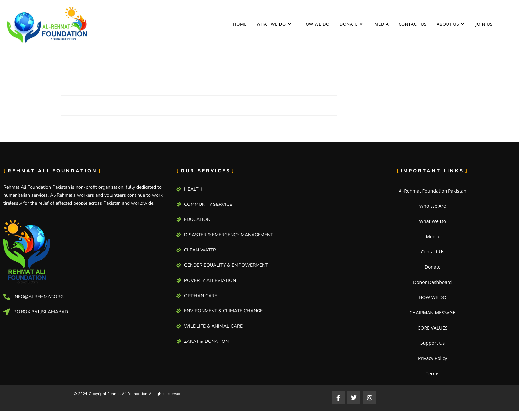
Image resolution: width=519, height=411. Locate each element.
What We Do (432, 221)
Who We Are (432, 206)
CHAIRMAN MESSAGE (432, 312)
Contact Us (432, 252)
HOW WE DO (432, 297)
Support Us (432, 343)
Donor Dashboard (432, 282)
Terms (432, 373)
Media (432, 236)
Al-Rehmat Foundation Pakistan (432, 191)
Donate (433, 267)
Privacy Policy (432, 358)
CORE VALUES (433, 328)
